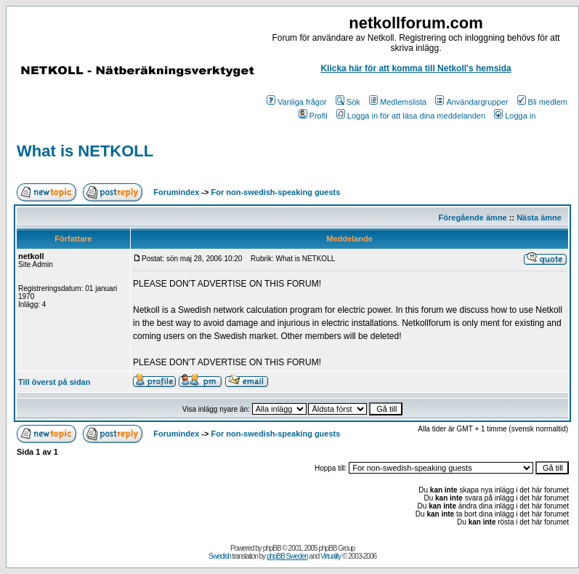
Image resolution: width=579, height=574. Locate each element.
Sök (348, 101)
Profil (313, 115)
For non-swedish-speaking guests (276, 192)
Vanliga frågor (297, 101)
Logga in (514, 115)
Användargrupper (471, 101)
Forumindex (176, 192)
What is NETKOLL (85, 151)
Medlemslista (397, 101)
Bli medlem (542, 101)
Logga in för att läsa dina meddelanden (410, 115)
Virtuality (330, 556)
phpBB (272, 548)
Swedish (219, 556)
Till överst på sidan (54, 382)
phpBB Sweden (287, 556)
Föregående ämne (473, 217)
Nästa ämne (539, 217)
